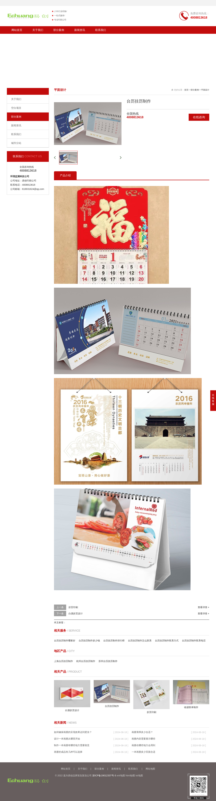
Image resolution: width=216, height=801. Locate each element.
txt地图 (139, 775)
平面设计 (205, 90)
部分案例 (58, 30)
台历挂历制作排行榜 (114, 640)
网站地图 (150, 768)
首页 (186, 90)
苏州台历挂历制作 (108, 661)
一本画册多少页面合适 (143, 751)
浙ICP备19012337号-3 (104, 775)
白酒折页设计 (76, 613)
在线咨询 (199, 117)
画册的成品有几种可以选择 (68, 751)
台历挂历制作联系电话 (194, 640)
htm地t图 (130, 775)
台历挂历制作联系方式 (167, 640)
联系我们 (100, 30)
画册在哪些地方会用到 (143, 745)
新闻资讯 (79, 30)
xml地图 (121, 775)
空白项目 (16, 107)
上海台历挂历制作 (63, 661)
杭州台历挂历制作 (85, 661)
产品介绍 (65, 175)
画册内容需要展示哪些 (143, 738)
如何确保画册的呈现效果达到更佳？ (73, 732)
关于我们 (37, 30)
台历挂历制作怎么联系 (140, 640)
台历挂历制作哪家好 (64, 640)
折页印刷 (73, 607)
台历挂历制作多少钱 (89, 640)
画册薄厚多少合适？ (142, 732)
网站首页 (16, 30)
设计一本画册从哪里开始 (67, 738)
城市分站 (16, 143)
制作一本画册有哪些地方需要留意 (71, 745)
